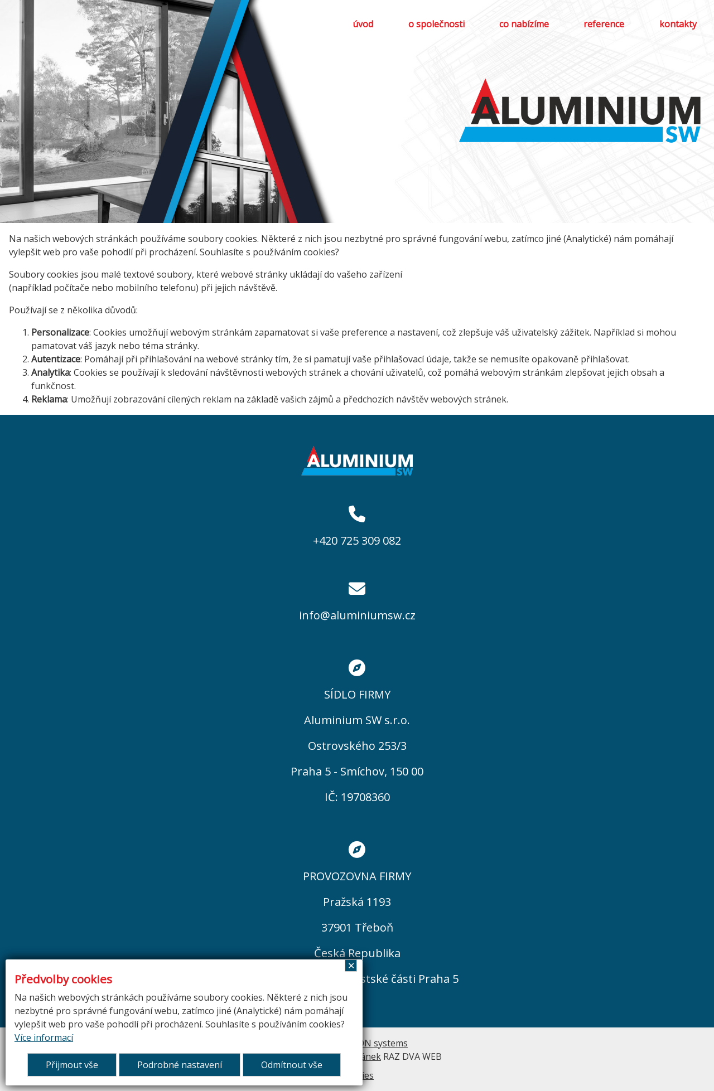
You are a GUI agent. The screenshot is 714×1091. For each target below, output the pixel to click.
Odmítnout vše (291, 1065)
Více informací (44, 1037)
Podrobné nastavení (179, 1065)
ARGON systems (374, 1043)
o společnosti (436, 24)
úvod (363, 24)
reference (603, 24)
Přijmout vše (72, 1065)
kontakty (678, 24)
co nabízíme (524, 24)
